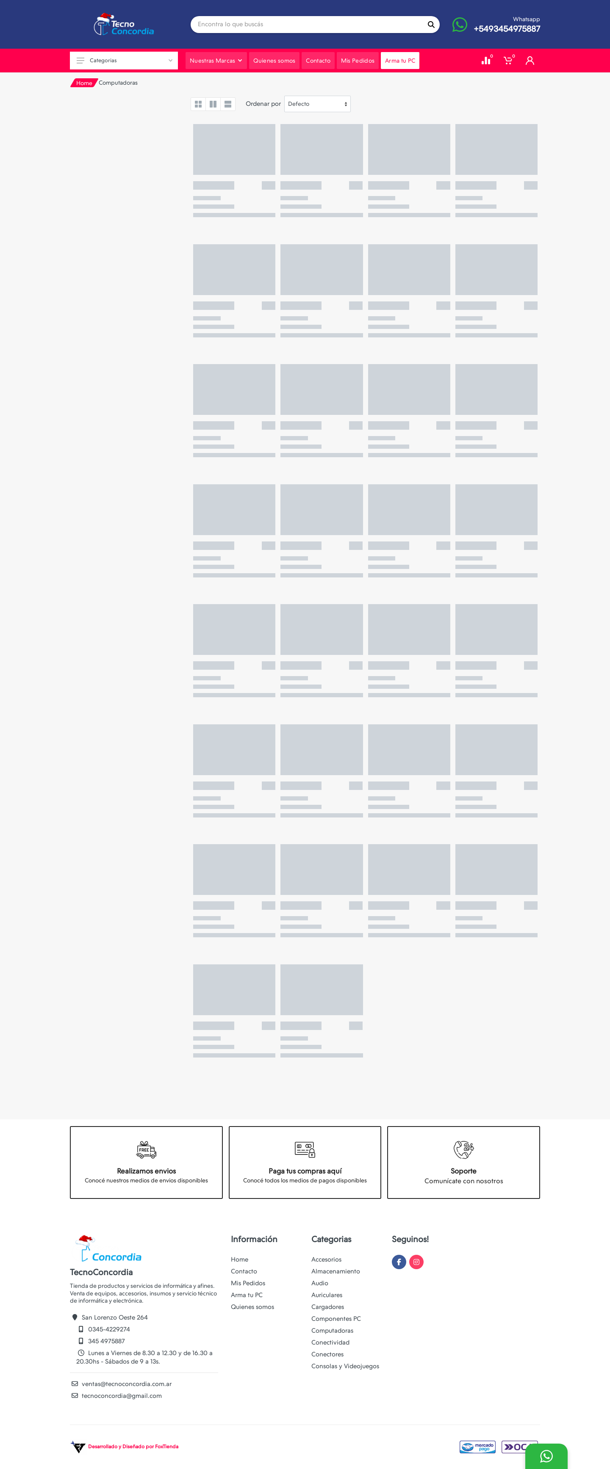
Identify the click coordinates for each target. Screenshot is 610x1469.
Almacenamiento (335, 1271)
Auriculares (326, 1295)
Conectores (327, 1354)
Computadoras (332, 1330)
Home (84, 83)
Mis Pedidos (248, 1283)
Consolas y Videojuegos (345, 1366)
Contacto (244, 1271)
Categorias (124, 60)
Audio (319, 1283)
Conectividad (330, 1342)
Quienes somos (252, 1306)
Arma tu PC (247, 1295)
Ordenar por (263, 104)
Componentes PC (336, 1318)
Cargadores (327, 1306)
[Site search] (307, 24)
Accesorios (326, 1259)
